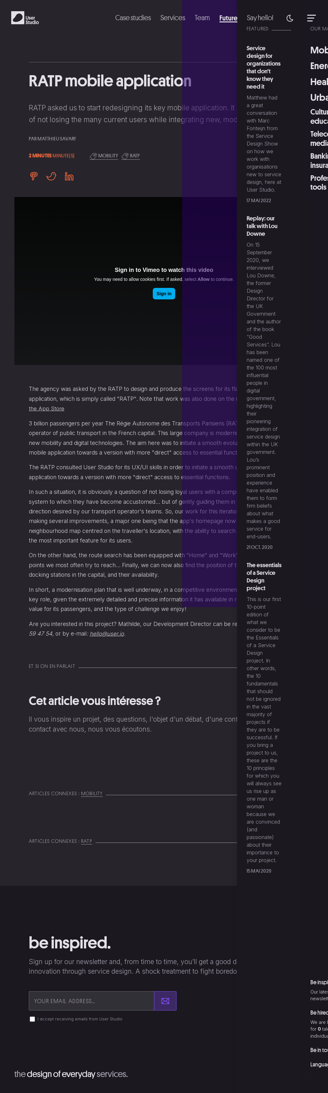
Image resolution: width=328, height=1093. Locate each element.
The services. (75, 1074)
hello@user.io (107, 633)
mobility (104, 156)
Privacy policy (295, 1073)
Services (169, 17)
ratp (130, 156)
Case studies (128, 17)
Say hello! (259, 17)
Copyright (258, 1073)
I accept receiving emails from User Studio (79, 1018)
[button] (290, 18)
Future (226, 17)
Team (199, 17)
